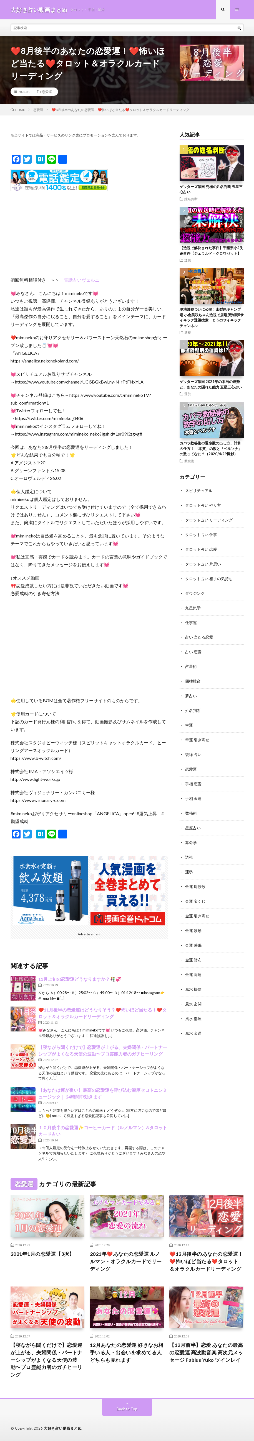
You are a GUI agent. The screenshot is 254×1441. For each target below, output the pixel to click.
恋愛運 (47, 91)
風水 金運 (193, 1023)
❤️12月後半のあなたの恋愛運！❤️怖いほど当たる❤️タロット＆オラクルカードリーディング (206, 1261)
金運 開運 (193, 965)
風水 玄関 (193, 994)
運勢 (187, 394)
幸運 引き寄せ (197, 735)
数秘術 (189, 460)
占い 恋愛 (193, 649)
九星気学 (193, 605)
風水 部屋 (193, 1009)
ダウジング (195, 591)
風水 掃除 (193, 980)
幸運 (189, 721)
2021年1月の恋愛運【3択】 (42, 1254)
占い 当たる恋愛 (199, 634)
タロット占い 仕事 (201, 533)
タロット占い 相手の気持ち (209, 577)
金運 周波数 (195, 879)
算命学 (191, 836)
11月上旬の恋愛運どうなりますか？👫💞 (79, 979)
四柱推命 (193, 677)
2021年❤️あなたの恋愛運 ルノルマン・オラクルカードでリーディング (126, 1261)
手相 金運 (193, 793)
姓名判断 (191, 198)
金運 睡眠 (193, 937)
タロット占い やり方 (203, 505)
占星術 (191, 663)
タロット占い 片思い (203, 562)
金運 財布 (193, 951)
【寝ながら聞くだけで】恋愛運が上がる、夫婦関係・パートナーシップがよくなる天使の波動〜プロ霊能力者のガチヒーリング (46, 1360)
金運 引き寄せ (197, 908)
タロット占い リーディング (209, 519)
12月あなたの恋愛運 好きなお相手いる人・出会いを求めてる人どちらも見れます (127, 1352)
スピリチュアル (198, 490)
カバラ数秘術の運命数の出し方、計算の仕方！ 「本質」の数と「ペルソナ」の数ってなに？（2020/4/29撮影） (211, 448)
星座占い (193, 821)
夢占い (191, 692)
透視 (187, 260)
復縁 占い (193, 749)
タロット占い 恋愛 (201, 548)
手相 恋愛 (193, 778)
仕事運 (191, 620)
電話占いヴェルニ (81, 280)
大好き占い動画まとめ (62, 1428)
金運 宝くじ (195, 893)
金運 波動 (193, 922)
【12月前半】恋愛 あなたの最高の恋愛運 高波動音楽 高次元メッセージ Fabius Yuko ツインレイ (206, 1352)
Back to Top (127, 1409)
